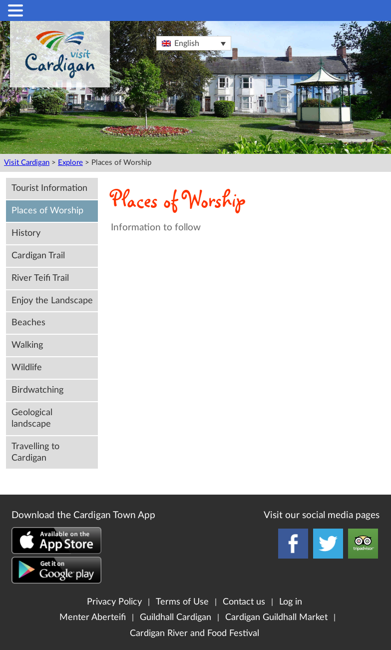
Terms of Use (182, 602)
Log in (290, 602)
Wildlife (26, 367)
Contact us (244, 602)
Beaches (28, 322)
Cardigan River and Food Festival (194, 633)
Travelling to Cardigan (35, 452)
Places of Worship (47, 210)
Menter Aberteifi (92, 617)
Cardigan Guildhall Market (276, 617)
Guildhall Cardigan (175, 617)
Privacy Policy (114, 602)
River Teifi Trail (40, 278)
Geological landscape (31, 418)
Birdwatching (37, 390)
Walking (27, 345)
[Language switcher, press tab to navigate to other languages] (193, 43)
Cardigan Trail (38, 255)
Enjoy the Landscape (52, 300)
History (25, 233)
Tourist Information (49, 188)
